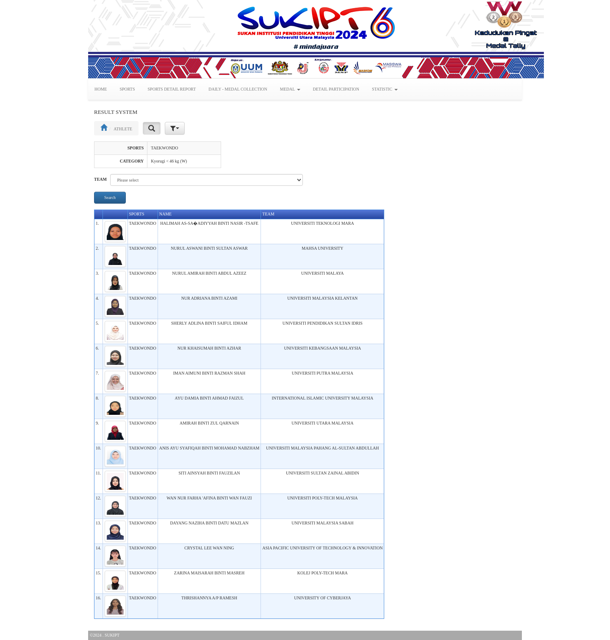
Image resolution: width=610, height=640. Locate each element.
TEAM (100, 179)
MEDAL (290, 89)
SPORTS (127, 89)
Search (110, 197)
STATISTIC (385, 89)
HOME (100, 89)
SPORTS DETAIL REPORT (172, 89)
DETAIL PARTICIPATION (336, 89)
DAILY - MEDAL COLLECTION (237, 89)
